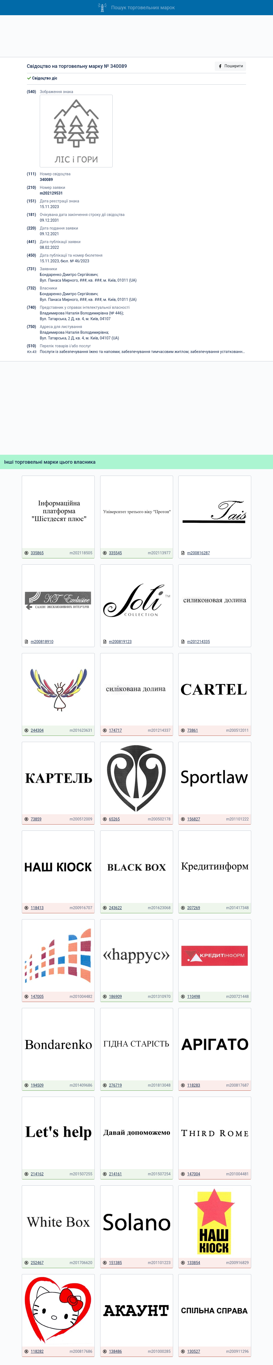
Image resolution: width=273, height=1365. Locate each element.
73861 (189, 730)
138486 (112, 1351)
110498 (190, 996)
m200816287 (195, 553)
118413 (34, 908)
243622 (112, 908)
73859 (32, 819)
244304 (34, 730)
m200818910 (38, 641)
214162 (34, 1174)
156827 (190, 819)
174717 (112, 730)
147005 (34, 996)
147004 (190, 1174)
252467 (34, 1263)
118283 (190, 1085)
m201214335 (195, 641)
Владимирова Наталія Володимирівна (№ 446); (82, 313)
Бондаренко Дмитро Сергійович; (69, 274)
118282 (34, 1351)
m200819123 (117, 641)
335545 (112, 553)
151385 (112, 1263)
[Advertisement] (136, 36)
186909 (112, 996)
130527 (190, 1351)
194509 (34, 1085)
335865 (34, 553)
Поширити (230, 66)
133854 (190, 1263)
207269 (190, 908)
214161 (112, 1174)
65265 (111, 819)
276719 (112, 1085)
